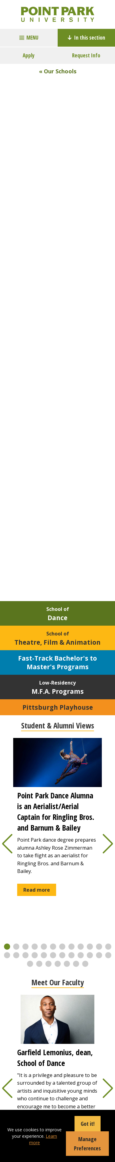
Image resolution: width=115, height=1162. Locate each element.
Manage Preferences (87, 1143)
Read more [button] (36, 889)
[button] (7, 946)
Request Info (86, 55)
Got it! (87, 1123)
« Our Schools (57, 71)
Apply (29, 55)
